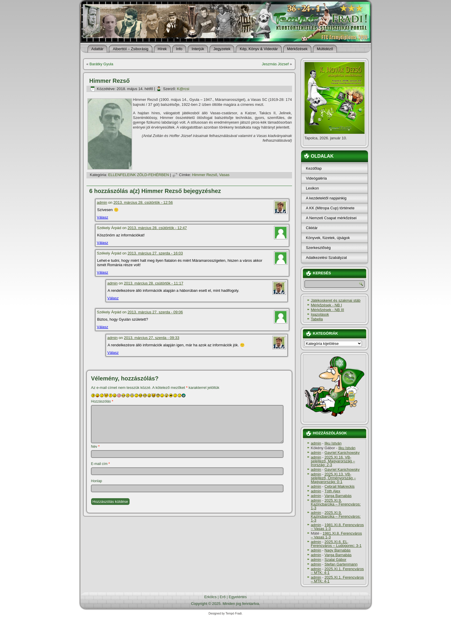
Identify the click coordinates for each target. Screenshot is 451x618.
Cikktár (312, 228)
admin (102, 202)
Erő (223, 597)
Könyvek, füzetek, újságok (328, 238)
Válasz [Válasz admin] (102, 217)
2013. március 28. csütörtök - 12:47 (157, 228)
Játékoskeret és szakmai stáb (336, 300)
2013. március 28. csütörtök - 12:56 (143, 202)
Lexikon (312, 188)
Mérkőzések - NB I (326, 305)
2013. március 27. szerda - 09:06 (155, 312)
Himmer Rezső (204, 175)
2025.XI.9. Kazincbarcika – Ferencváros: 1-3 (336, 504)
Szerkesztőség (318, 247)
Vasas (224, 175)
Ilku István (333, 443)
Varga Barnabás (337, 496)
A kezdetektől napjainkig (326, 198)
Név (95, 447)
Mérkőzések (297, 49)
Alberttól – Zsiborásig (130, 49)
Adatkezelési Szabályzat (326, 257)
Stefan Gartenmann (340, 564)
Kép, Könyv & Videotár (259, 49)
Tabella (317, 319)
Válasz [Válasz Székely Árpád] (102, 242)
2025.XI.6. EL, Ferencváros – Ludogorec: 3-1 (336, 544)
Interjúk (198, 49)
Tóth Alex (332, 491)
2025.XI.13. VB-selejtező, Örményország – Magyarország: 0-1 (333, 478)
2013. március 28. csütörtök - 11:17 (153, 283)
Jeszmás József (275, 64)
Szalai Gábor (335, 559)
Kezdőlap (314, 168)
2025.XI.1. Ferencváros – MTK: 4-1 (337, 571)
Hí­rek (162, 49)
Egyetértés (238, 597)
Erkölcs (210, 597)
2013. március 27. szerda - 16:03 (155, 253)
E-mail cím (100, 464)
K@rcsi (183, 89)
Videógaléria (316, 178)
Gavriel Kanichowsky (342, 452)
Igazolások (320, 314)
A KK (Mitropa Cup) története (330, 208)
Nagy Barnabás (337, 550)
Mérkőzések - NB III (327, 310)
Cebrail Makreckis (339, 486)
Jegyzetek (222, 49)
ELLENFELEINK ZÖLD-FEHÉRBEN (138, 175)
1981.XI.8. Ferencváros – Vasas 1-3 (337, 527)
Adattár (97, 49)
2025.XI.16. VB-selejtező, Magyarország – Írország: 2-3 (333, 461)
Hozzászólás (102, 401)
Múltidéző (325, 49)
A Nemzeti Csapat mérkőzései (331, 218)
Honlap (96, 481)
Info (179, 49)
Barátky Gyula (101, 64)
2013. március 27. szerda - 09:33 (151, 338)
